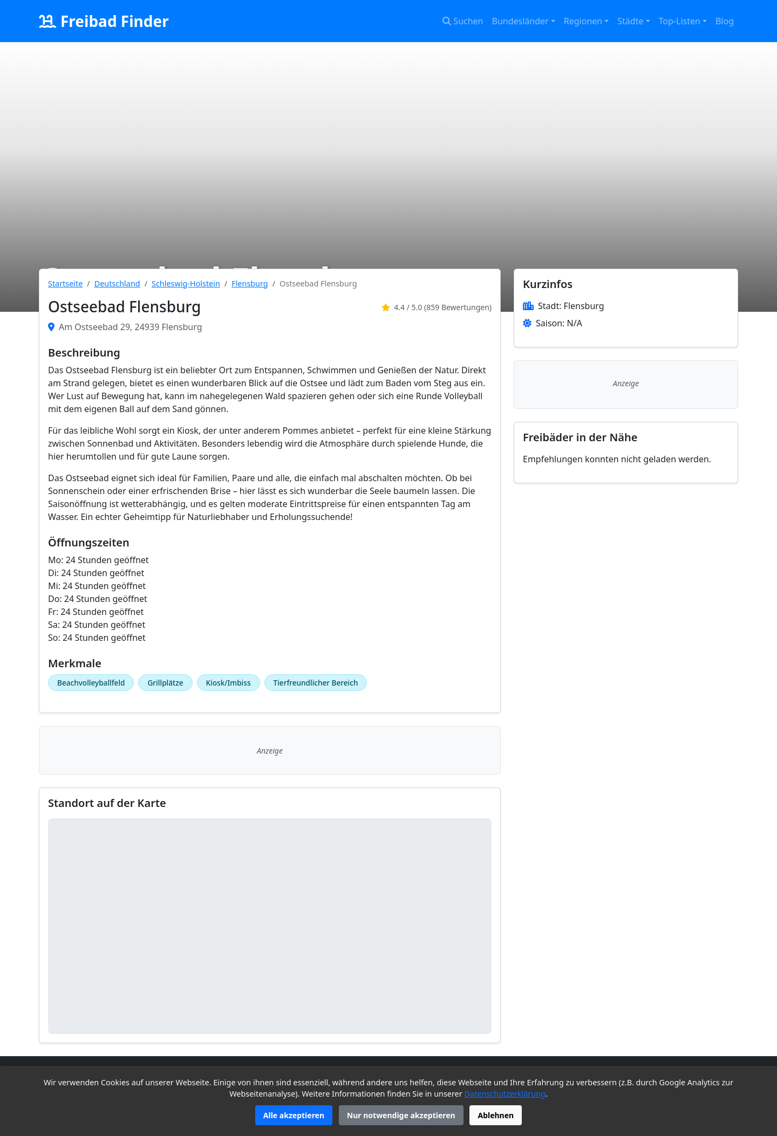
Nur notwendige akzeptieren (401, 1115)
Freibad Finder (104, 21)
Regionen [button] (583, 21)
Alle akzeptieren (293, 1115)
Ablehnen (496, 1115)
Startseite (65, 283)
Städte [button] (630, 21)
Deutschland (117, 283)
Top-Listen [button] (679, 21)
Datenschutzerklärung (504, 1094)
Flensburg (249, 283)
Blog (724, 21)
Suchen (462, 21)
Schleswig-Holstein (186, 283)
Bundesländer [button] (520, 21)
